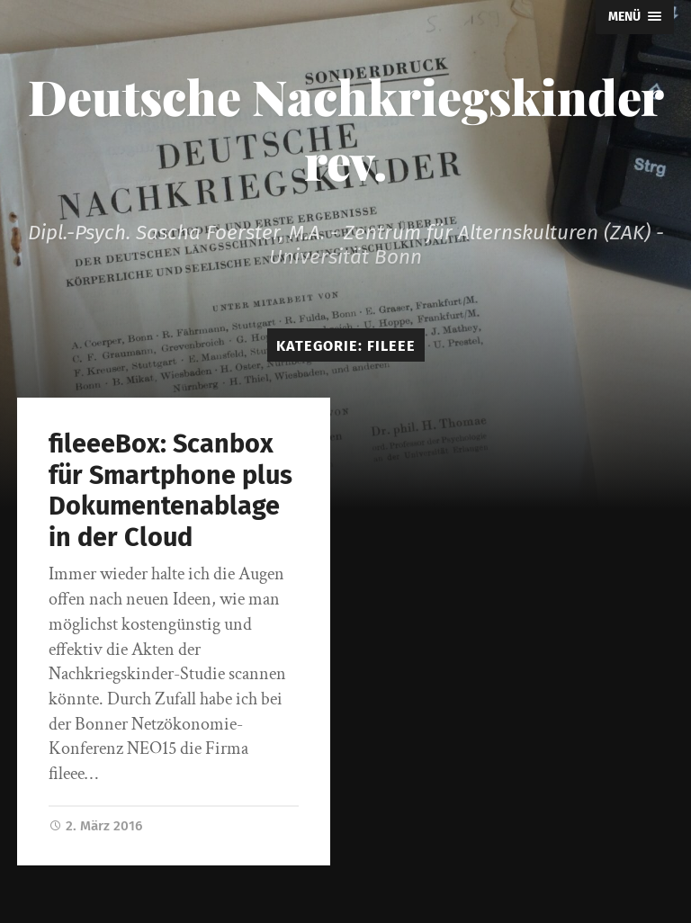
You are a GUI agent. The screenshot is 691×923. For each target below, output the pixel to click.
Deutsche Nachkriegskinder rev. (346, 128)
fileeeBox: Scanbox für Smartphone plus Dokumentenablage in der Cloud (170, 490)
